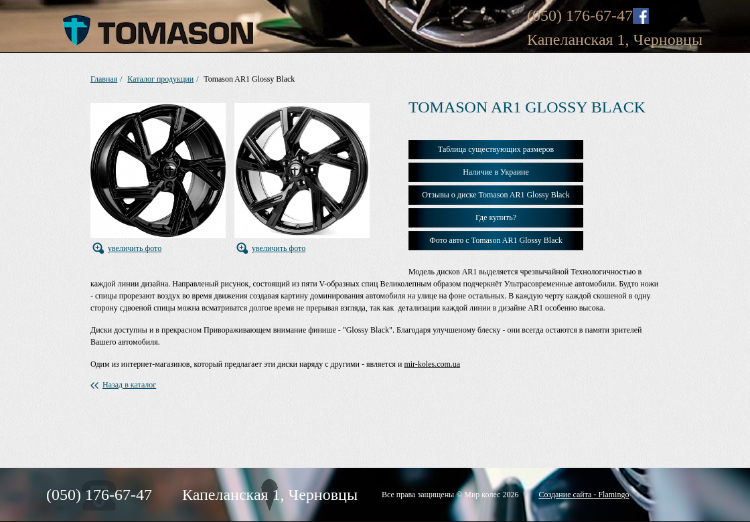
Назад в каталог (129, 384)
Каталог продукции (160, 79)
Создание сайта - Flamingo (583, 494)
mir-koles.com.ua (432, 364)
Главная (103, 79)
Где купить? (495, 217)
